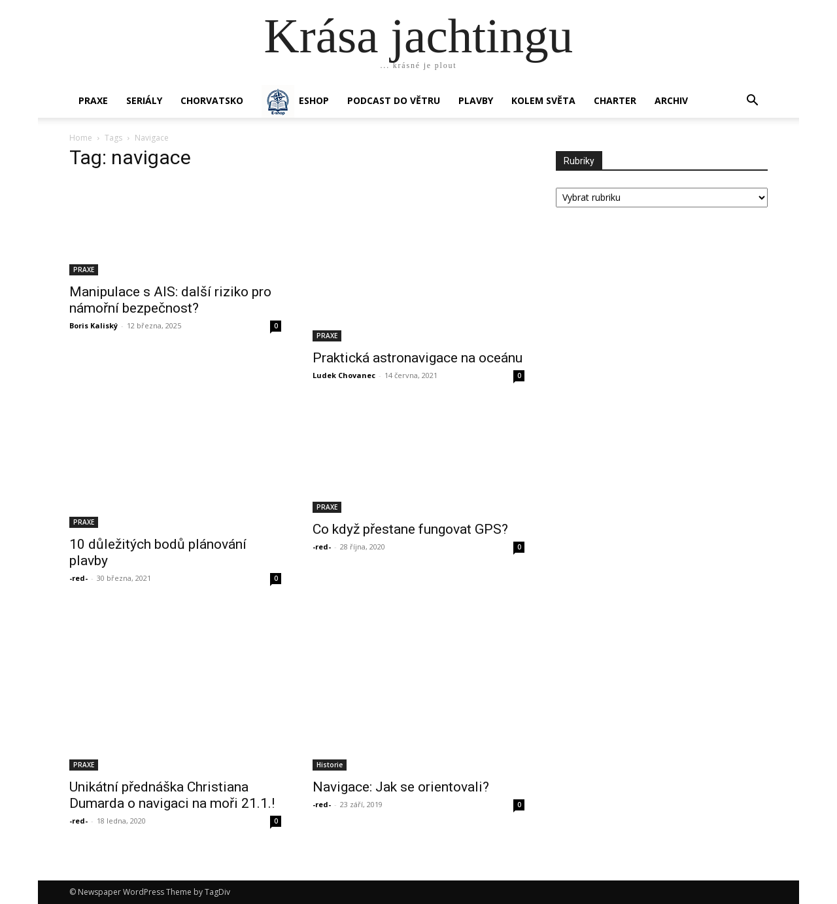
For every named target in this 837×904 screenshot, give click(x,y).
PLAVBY (475, 100)
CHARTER (615, 100)
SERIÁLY (144, 100)
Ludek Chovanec (344, 375)
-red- (78, 578)
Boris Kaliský (93, 325)
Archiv (671, 100)
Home (80, 137)
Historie (329, 764)
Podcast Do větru (393, 100)
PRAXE (93, 100)
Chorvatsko (211, 100)
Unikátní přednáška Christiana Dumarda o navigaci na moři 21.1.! (172, 795)
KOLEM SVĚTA (543, 100)
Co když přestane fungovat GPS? (410, 529)
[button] (752, 102)
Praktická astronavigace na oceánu (417, 358)
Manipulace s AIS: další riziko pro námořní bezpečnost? (170, 300)
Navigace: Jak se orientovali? (401, 787)
